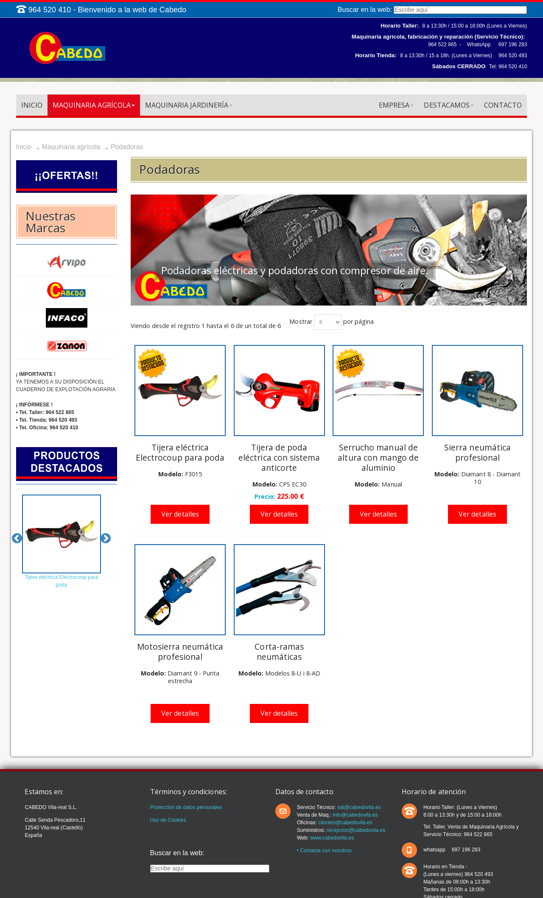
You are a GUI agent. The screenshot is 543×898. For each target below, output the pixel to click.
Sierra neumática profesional (477, 452)
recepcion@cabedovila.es (355, 830)
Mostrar (300, 321)
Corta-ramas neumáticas (279, 651)
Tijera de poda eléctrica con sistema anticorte (279, 457)
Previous (17, 539)
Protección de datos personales (186, 807)
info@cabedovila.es (354, 815)
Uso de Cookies (168, 820)
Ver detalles (180, 514)
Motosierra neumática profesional (180, 651)
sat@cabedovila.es (358, 807)
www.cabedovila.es (332, 838)
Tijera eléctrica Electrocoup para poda (180, 452)
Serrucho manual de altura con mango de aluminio (378, 457)
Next (106, 539)
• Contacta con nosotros (324, 851)
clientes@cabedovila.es (344, 823)
